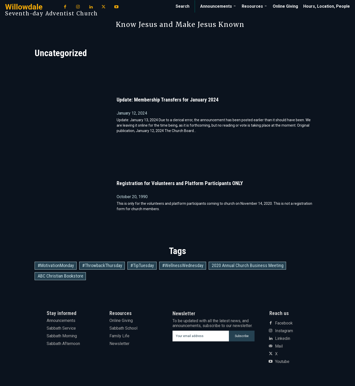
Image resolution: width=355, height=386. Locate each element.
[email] (201, 336)
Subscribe (242, 336)
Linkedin (282, 339)
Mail (279, 346)
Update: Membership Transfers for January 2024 (167, 100)
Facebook (284, 323)
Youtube (282, 362)
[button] (182, 6)
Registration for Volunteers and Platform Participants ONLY (180, 183)
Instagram (284, 331)
